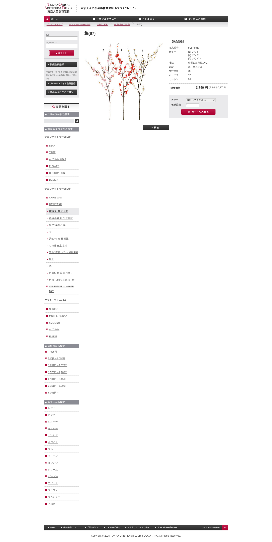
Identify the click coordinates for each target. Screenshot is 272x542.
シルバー (53, 421)
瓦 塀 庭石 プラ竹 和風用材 (63, 252)
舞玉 (51, 259)
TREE (52, 152)
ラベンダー (54, 496)
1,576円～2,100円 (57, 372)
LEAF (52, 145)
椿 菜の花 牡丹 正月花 (61, 218)
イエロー (53, 428)
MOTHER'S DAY (58, 316)
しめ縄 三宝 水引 (58, 245)
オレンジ (53, 462)
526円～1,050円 (56, 358)
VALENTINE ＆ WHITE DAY (61, 289)
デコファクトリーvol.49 (79, 24)
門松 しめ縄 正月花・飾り (63, 279)
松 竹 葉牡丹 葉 (57, 225)
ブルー (51, 449)
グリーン (53, 455)
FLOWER (54, 166)
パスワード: (51, 43)
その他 (51, 503)
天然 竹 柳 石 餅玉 (58, 238)
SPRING (53, 309)
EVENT (53, 336)
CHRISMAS (55, 197)
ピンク (51, 414)
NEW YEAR (102, 24)
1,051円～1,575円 (57, 365)
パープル (53, 476)
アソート (53, 483)
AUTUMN (54, 329)
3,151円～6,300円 (57, 386)
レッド (51, 407)
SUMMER (54, 322)
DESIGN (53, 179)
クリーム (53, 469)
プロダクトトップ (55, 24)
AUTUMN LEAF (57, 159)
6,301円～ (53, 392)
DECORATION (57, 173)
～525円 (52, 351)
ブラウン (53, 490)
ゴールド (53, 435)
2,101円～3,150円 (57, 379)
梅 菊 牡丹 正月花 (122, 24)
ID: (47, 35)
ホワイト (53, 442)
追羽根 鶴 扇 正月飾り (61, 272)
